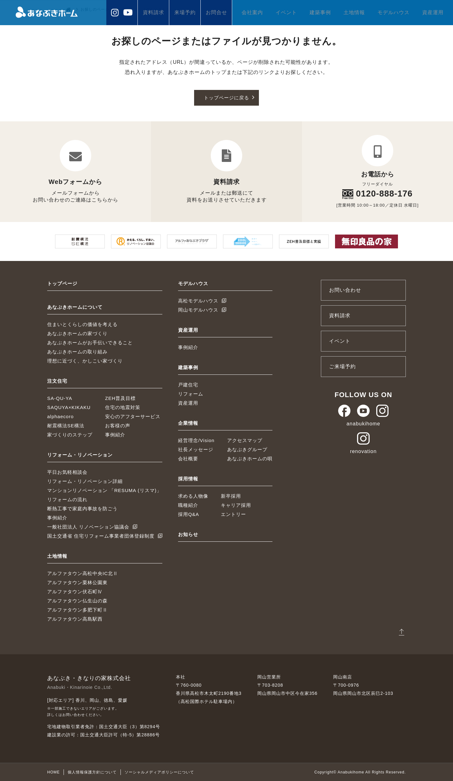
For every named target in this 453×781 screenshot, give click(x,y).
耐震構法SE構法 (65, 425)
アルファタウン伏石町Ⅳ (75, 591)
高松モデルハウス (198, 300)
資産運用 (433, 12)
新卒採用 (231, 495)
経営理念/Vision (196, 440)
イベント (286, 12)
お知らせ (188, 534)
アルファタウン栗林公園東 (77, 582)
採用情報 (188, 478)
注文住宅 (57, 380)
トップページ (62, 283)
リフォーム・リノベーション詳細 (85, 481)
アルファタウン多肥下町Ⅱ (77, 609)
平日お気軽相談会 (67, 471)
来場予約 (185, 12)
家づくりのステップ (69, 434)
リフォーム (190, 393)
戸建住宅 (188, 384)
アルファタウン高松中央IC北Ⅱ (82, 573)
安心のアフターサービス (132, 416)
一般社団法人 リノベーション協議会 (88, 526)
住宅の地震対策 (122, 407)
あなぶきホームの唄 (249, 458)
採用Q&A (188, 514)
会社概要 (188, 458)
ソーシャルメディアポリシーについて (159, 772)
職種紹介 (188, 504)
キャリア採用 (236, 504)
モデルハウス (394, 12)
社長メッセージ (195, 449)
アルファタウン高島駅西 (75, 618)
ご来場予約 (342, 366)
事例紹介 (115, 434)
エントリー (233, 514)
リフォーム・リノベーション (80, 454)
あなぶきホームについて (75, 306)
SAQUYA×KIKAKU (69, 407)
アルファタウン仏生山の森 (77, 600)
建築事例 (320, 12)
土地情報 (354, 12)
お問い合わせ (345, 289)
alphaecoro (60, 416)
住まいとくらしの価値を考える (82, 324)
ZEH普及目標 (120, 398)
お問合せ (216, 12)
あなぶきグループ (247, 449)
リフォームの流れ (67, 499)
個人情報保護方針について (92, 772)
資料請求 (153, 12)
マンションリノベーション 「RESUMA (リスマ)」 (104, 490)
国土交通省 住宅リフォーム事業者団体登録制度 (100, 535)
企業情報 (188, 422)
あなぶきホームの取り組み (77, 351)
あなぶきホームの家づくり (77, 333)
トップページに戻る (227, 97)
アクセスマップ (244, 440)
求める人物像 (193, 495)
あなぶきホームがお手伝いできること (90, 342)
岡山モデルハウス (198, 309)
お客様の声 (117, 425)
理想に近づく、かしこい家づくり (85, 360)
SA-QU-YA (59, 398)
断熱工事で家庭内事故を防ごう (82, 508)
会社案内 (252, 12)
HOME (53, 772)
